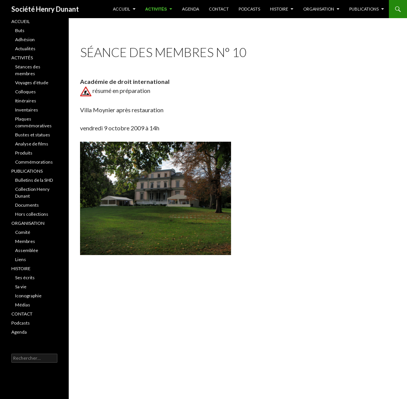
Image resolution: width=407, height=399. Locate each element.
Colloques (25, 91)
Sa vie (20, 286)
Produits (23, 153)
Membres (25, 241)
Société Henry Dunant (45, 9)
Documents (27, 205)
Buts (20, 30)
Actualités (25, 48)
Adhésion (25, 39)
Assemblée (26, 250)
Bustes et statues (32, 135)
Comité (22, 232)
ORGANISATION (28, 223)
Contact (219, 8)
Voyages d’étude (31, 82)
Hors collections (31, 214)
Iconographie (28, 295)
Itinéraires (25, 101)
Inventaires (26, 110)
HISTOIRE (279, 8)
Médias (22, 305)
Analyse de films (31, 144)
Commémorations (34, 162)
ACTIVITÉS (156, 9)
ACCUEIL (121, 8)
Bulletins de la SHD (34, 180)
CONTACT (21, 314)
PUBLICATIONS (364, 8)
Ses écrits (25, 277)
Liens (20, 259)
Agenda (190, 8)
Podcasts (249, 8)
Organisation (318, 8)
